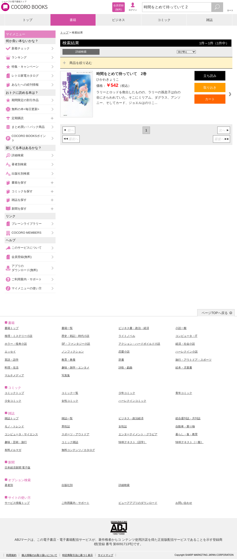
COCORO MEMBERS (26, 232)
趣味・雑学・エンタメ (75, 367)
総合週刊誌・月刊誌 (187, 418)
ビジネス (118, 20)
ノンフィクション (73, 351)
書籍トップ (12, 328)
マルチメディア (14, 375)
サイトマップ (105, 555)
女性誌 (122, 426)
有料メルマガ (13, 450)
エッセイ (10, 351)
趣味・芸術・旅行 (16, 442)
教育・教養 (68, 359)
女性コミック (70, 400)
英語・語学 (12, 359)
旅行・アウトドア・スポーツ (193, 359)
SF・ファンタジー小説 (76, 343)
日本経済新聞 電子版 (17, 467)
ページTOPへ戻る (215, 313)
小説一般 (181, 328)
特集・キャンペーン (25, 66)
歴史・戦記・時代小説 (75, 336)
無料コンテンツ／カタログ (78, 450)
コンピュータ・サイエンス (21, 434)
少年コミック (126, 393)
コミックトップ (14, 393)
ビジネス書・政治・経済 (133, 328)
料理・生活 (12, 367)
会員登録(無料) (22, 257)
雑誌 (209, 20)
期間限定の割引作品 (25, 100)
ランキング (19, 57)
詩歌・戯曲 (125, 367)
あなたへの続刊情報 (25, 84)
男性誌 (66, 426)
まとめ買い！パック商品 (28, 127)
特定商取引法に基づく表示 (77, 555)
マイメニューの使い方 (27, 288)
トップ (27, 20)
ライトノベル (126, 336)
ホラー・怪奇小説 (16, 343)
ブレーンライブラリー (27, 223)
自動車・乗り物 (185, 426)
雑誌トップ (12, 418)
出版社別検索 (21, 173)
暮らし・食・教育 (186, 434)
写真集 (66, 375)
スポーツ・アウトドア (75, 434)
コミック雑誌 (70, 442)
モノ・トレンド (14, 426)
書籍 (73, 20)
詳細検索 (18, 155)
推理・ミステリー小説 (18, 336)
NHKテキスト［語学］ (132, 442)
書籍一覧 (67, 328)
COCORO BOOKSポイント (29, 138)
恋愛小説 (124, 351)
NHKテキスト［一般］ (189, 442)
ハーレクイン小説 (186, 351)
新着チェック (21, 48)
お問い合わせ (183, 503)
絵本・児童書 (183, 367)
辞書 (121, 359)
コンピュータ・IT (186, 336)
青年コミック (183, 393)
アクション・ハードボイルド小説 (139, 343)
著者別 (9, 485)
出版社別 (67, 485)
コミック (164, 20)
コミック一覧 (70, 393)
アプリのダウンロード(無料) (25, 268)
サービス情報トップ (17, 503)
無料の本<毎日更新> (25, 109)
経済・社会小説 (185, 343)
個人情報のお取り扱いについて (39, 555)
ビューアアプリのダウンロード (137, 503)
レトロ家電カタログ (25, 75)
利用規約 (11, 555)
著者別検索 (19, 164)
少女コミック (13, 400)
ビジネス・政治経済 (130, 418)
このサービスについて (27, 247)
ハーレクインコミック (132, 400)
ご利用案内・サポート (27, 279)
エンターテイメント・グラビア (137, 434)
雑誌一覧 (67, 418)
